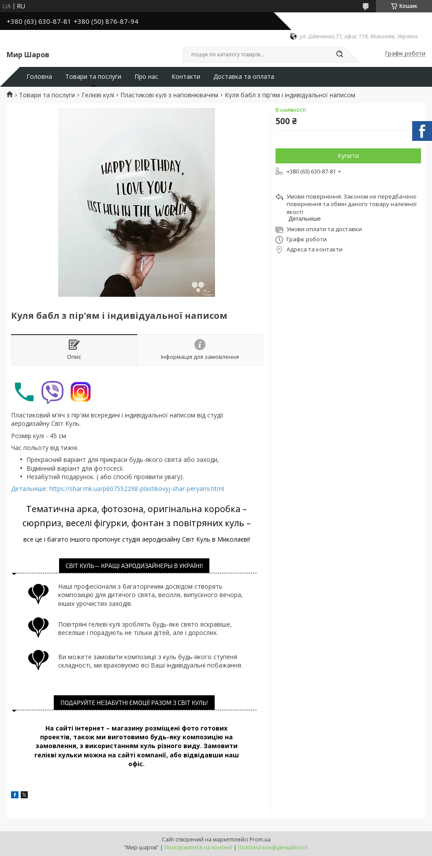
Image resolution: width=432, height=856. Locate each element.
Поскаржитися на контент (198, 847)
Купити (348, 155)
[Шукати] (339, 55)
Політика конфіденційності (273, 847)
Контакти (185, 77)
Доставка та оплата (243, 77)
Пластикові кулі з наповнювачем (169, 95)
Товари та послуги (93, 77)
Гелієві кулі (98, 95)
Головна (39, 77)
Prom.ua (260, 839)
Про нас (146, 77)
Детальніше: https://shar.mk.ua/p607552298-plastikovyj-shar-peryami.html (117, 488)
